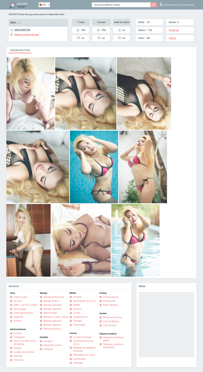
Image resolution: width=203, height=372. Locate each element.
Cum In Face (109, 325)
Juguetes (18, 316)
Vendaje (77, 320)
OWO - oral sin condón (25, 305)
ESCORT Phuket (16, 14)
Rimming (18, 359)
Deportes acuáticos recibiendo (113, 346)
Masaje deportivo (52, 320)
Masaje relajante (52, 324)
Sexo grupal (20, 308)
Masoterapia (50, 312)
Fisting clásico (111, 297)
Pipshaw (18, 356)
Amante (77, 297)
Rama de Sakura (52, 328)
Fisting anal (109, 301)
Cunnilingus (79, 358)
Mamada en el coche (84, 354)
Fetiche (17, 320)
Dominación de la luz (84, 301)
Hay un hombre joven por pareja (25, 342)
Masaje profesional (53, 297)
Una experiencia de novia (83, 342)
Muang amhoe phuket (35, 14)
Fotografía (19, 337)
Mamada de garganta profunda (84, 349)
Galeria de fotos (20, 50)
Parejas (18, 348)
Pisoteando (79, 324)
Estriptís (47, 341)
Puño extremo (110, 305)
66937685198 (22, 29)
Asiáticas (174, 30)
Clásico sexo (20, 297)
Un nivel (18, 301)
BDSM (76, 305)
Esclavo (77, 308)
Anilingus (78, 362)
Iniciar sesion (177, 4)
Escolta (18, 333)
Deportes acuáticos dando (113, 339)
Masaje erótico (51, 301)
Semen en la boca (112, 317)
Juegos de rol (80, 316)
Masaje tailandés (52, 308)
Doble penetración (23, 312)
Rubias (172, 38)
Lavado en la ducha (24, 352)
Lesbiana (48, 349)
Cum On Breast (111, 321)
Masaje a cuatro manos (56, 316)
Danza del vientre (52, 345)
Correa (76, 312)
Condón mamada (82, 337)
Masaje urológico (52, 305)
